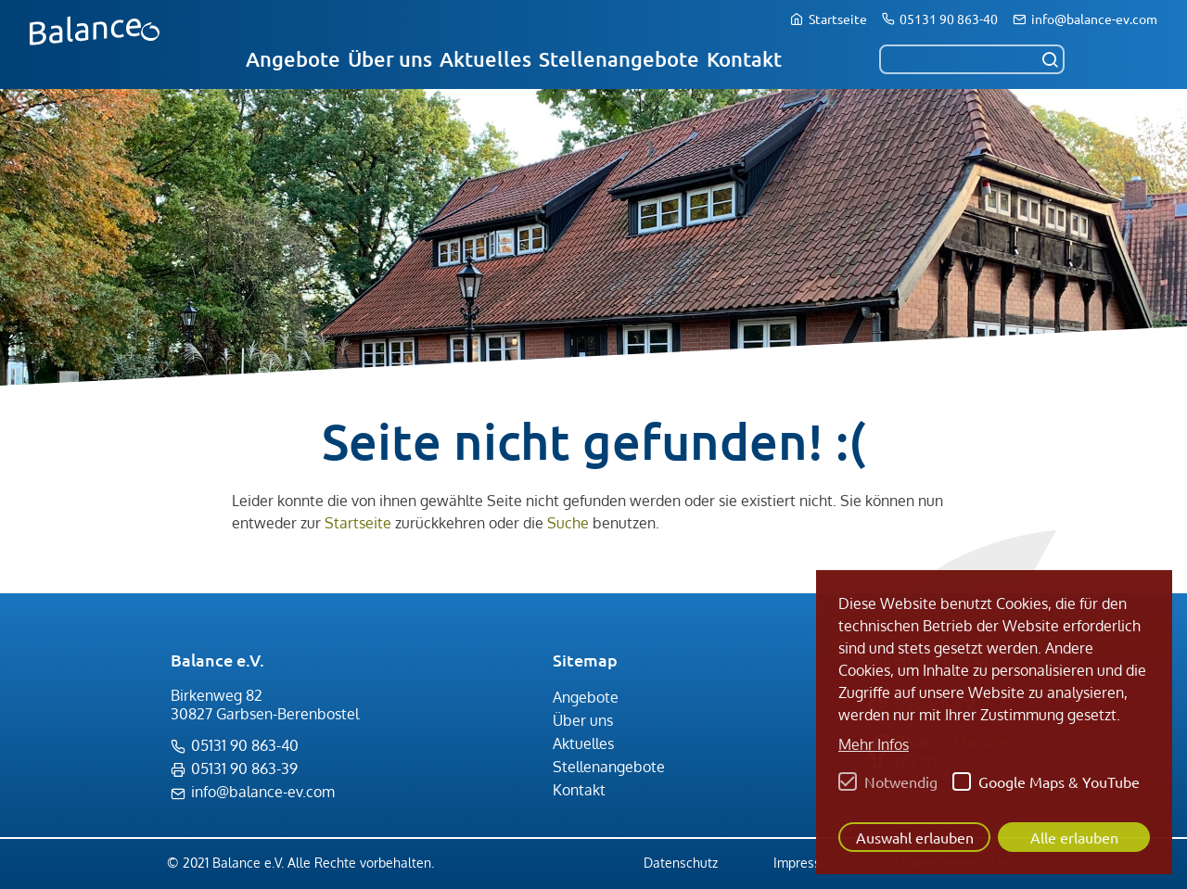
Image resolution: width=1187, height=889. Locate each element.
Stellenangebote (619, 58)
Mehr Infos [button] (873, 744)
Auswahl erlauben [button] (915, 837)
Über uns (390, 58)
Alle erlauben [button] (1074, 837)
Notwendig (901, 781)
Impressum (806, 862)
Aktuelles (485, 58)
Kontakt (744, 58)
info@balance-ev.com (1094, 18)
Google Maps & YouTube (1059, 781)
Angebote (293, 58)
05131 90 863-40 (949, 18)
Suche (568, 523)
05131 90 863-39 (244, 768)
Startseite (838, 18)
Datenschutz (681, 862)
